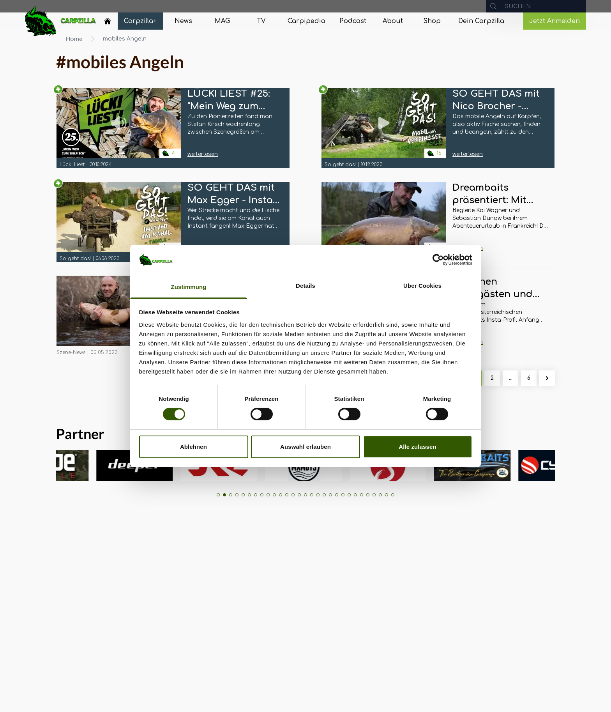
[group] (83, 465)
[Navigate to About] (392, 21)
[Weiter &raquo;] (547, 378)
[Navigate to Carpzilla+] (140, 21)
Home (74, 39)
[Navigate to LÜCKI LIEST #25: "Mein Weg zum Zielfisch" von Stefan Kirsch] (119, 128)
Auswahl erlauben (305, 446)
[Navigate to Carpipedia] (306, 21)
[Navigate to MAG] (222, 21)
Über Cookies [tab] (422, 285)
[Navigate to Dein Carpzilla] (481, 21)
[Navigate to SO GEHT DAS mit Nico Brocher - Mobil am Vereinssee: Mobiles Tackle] (383, 128)
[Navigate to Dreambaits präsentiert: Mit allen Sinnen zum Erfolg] (383, 222)
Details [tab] (305, 285)
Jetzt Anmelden (554, 21)
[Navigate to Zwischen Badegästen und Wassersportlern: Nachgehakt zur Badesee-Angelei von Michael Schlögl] (500, 300)
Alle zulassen (417, 446)
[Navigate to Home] (107, 23)
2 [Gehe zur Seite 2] (492, 378)
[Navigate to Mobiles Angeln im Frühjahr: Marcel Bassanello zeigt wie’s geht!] (119, 316)
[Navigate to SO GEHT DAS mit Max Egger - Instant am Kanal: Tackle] (119, 222)
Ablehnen (193, 446)
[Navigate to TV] (261, 21)
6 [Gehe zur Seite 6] (528, 378)
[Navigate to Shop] (431, 21)
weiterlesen (202, 154)
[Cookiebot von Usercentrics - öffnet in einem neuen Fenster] (438, 260)
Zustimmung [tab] (189, 286)
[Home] (107, 21)
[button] (218, 494)
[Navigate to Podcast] (353, 21)
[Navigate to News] (183, 21)
